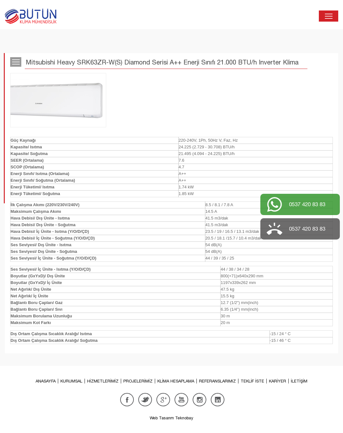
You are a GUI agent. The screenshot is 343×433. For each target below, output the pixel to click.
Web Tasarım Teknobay (171, 418)
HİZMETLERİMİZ (103, 381)
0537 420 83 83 (307, 204)
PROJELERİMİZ (138, 381)
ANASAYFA (46, 381)
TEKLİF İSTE (252, 381)
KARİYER (277, 381)
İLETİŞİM (299, 381)
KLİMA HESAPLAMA (175, 381)
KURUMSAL (71, 381)
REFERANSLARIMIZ (217, 381)
